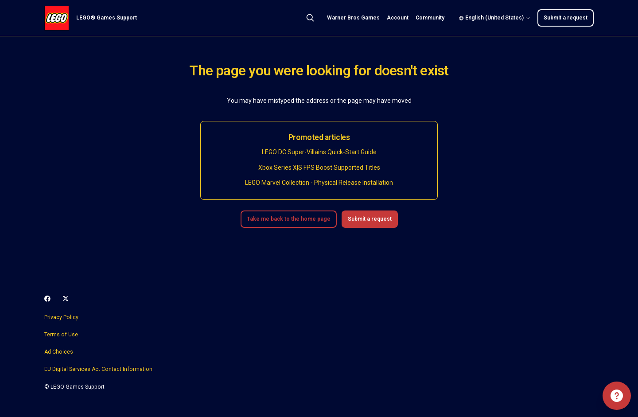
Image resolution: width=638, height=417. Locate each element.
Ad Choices (58, 352)
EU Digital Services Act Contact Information (98, 369)
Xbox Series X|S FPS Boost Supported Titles (319, 167)
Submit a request (565, 18)
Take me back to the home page (289, 219)
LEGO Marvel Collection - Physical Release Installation (319, 182)
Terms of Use (61, 334)
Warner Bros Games (353, 18)
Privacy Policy (61, 317)
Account (397, 18)
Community (430, 18)
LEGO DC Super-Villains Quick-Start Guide (319, 152)
